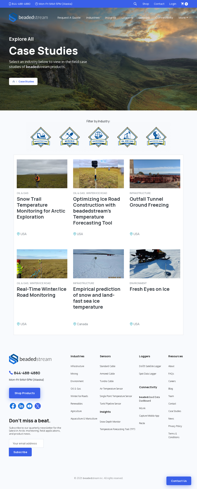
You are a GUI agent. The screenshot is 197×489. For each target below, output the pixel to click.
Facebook (13, 406)
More (182, 18)
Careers (172, 381)
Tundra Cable (107, 381)
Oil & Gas (76, 388)
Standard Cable (107, 366)
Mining (74, 373)
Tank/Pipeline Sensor (110, 403)
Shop (146, 3)
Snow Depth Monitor (110, 421)
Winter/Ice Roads (79, 396)
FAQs (171, 373)
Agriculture (76, 411)
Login (172, 3)
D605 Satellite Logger (150, 366)
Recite (142, 423)
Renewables (77, 403)
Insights (110, 18)
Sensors (144, 18)
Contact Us (179, 481)
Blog (170, 388)
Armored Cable (107, 373)
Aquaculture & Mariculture (84, 418)
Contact (159, 3)
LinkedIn (21, 406)
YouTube (29, 406)
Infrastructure (77, 366)
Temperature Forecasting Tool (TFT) (117, 429)
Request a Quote (69, 18)
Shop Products (25, 393)
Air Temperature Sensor (111, 388)
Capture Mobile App (149, 415)
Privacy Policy (175, 426)
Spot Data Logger (147, 373)
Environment (77, 381)
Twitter (38, 406)
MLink (142, 408)
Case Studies (26, 81)
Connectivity (164, 18)
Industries (93, 18)
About (171, 366)
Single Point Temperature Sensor (116, 396)
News (171, 418)
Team (171, 396)
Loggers (127, 18)
